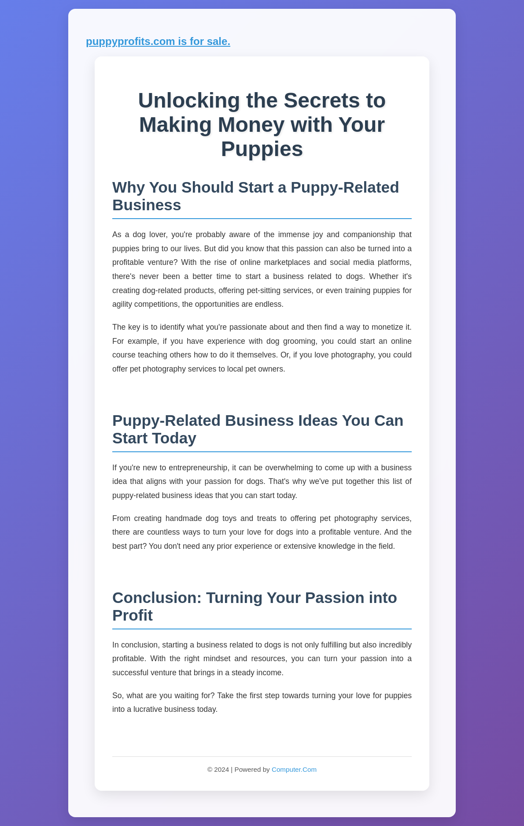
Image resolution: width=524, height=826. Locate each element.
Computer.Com (294, 769)
